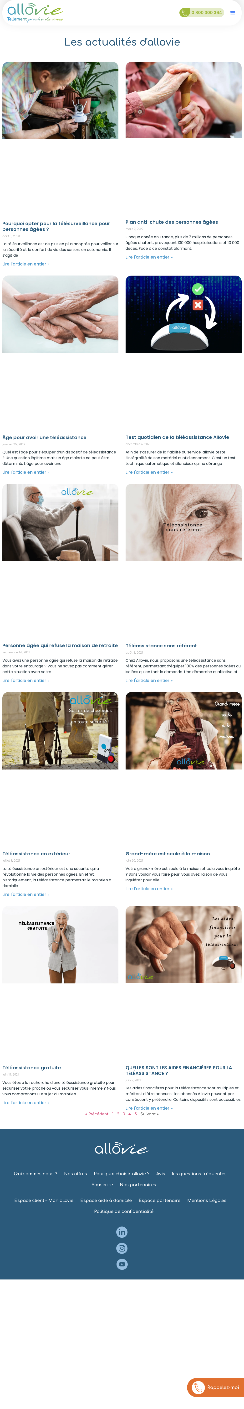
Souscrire (102, 1184)
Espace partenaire (159, 1200)
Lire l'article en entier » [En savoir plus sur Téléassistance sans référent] (149, 680)
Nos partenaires (138, 1184)
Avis (160, 1173)
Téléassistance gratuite (31, 1067)
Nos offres (75, 1173)
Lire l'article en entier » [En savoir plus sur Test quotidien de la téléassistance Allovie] (149, 472)
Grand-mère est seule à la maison (168, 853)
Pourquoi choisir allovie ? (121, 1173)
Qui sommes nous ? (35, 1173)
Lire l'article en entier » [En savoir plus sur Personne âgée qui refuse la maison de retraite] (26, 680)
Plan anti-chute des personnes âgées (172, 222)
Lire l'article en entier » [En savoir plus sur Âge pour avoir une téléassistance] (26, 472)
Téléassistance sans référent (161, 645)
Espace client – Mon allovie (43, 1200)
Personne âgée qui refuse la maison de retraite (60, 645)
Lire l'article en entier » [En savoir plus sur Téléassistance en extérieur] (26, 894)
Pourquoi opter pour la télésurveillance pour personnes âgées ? (56, 226)
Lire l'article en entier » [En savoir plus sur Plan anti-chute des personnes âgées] (149, 257)
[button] (233, 13)
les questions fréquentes (199, 1173)
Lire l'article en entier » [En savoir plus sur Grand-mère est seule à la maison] (149, 889)
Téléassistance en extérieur (36, 853)
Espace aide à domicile (106, 1200)
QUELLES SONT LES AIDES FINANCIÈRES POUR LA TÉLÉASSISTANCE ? (179, 1070)
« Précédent (96, 1114)
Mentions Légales (206, 1200)
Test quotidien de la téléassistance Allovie (177, 437)
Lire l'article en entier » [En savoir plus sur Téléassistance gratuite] (26, 1103)
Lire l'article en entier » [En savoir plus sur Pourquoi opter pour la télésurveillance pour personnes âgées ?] (26, 264)
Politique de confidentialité (123, 1211)
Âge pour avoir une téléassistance (44, 437)
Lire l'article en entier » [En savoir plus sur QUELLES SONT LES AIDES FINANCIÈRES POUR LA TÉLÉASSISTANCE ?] (149, 1108)
